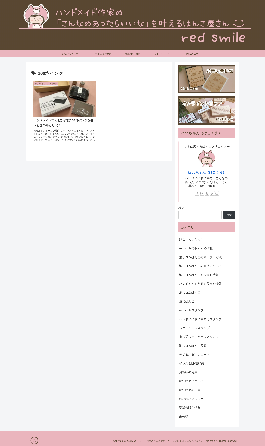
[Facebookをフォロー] (197, 193)
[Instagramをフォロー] (202, 193)
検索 (181, 208)
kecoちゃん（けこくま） (207, 172)
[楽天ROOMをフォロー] (207, 193)
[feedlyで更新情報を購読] (212, 193)
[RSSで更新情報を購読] (216, 193)
